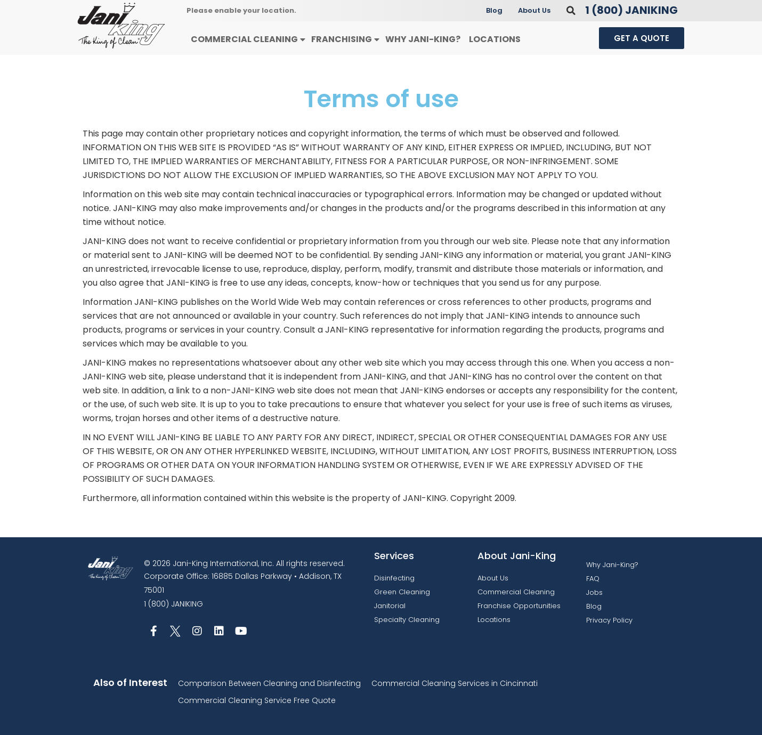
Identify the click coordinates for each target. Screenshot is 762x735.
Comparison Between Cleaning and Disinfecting (269, 683)
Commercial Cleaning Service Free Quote (257, 700)
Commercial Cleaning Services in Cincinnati (454, 683)
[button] (571, 10)
